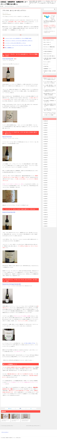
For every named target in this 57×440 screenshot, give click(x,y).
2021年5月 (45, 182)
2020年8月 (45, 198)
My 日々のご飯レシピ (47, 44)
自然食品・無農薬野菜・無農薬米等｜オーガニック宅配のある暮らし (13, 3)
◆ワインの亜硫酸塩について (9, 47)
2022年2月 (45, 166)
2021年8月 (45, 175)
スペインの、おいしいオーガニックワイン (15, 420)
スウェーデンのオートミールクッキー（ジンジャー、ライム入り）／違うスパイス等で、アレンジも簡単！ (50, 113)
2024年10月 (46, 123)
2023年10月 (46, 141)
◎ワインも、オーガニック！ (7, 14)
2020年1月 (45, 212)
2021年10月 (46, 171)
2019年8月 (45, 221)
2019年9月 (45, 219)
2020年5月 (45, 205)
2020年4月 (45, 207)
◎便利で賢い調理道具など (48, 51)
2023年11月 (46, 139)
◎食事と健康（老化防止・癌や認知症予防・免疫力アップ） (50, 59)
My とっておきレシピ (47, 42)
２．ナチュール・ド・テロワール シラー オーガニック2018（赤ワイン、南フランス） (19, 40)
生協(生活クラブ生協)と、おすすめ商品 (50, 72)
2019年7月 (45, 223)
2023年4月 (45, 146)
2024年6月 (45, 125)
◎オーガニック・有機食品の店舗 (49, 46)
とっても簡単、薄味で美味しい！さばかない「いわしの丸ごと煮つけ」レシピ (50, 86)
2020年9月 (45, 196)
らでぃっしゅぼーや (47, 61)
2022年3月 (45, 164)
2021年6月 (45, 180)
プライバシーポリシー (4, 432)
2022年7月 (45, 157)
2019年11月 (46, 214)
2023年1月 (45, 150)
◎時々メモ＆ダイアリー (48, 53)
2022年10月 (46, 155)
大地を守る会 (46, 66)
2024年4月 (45, 127)
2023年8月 (45, 143)
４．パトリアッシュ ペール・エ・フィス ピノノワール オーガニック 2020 (18, 45)
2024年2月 (45, 132)
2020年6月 (45, 203)
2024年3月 (45, 130)
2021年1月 (45, 191)
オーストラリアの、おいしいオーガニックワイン (25, 420)
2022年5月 (45, 159)
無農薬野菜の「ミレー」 (48, 68)
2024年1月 (45, 134)
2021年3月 (45, 187)
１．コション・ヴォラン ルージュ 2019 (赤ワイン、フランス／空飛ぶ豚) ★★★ (18, 38)
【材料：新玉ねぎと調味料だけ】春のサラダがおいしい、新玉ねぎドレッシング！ (50, 105)
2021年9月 (45, 173)
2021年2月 (45, 189)
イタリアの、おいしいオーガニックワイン (5, 420)
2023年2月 (45, 148)
